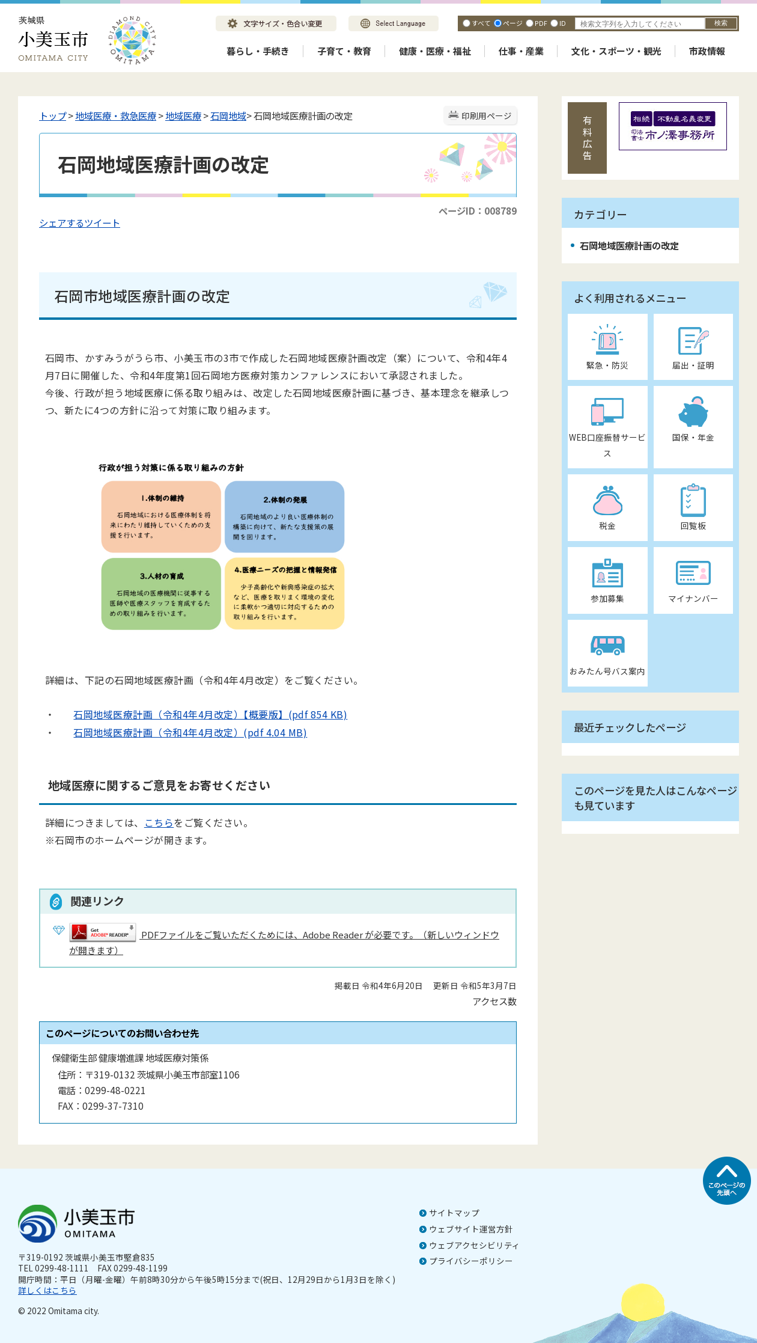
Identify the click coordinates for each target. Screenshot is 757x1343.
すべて (481, 23)
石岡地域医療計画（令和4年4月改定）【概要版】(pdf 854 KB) (201, 714)
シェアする (61, 222)
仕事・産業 (521, 50)
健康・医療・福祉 (435, 50)
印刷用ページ (486, 115)
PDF (541, 23)
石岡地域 (228, 115)
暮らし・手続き (258, 50)
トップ (52, 115)
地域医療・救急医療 (115, 115)
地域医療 (183, 115)
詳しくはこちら (47, 1290)
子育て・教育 (344, 50)
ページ (513, 23)
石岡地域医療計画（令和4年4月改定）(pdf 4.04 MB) (181, 732)
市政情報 (707, 50)
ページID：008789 (478, 210)
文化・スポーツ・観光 (616, 50)
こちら (159, 822)
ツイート (102, 222)
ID (562, 23)
